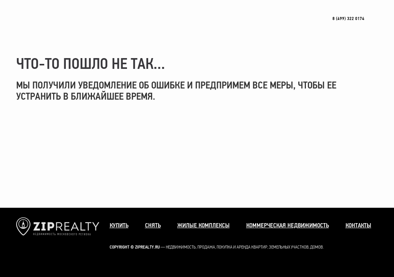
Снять (153, 225)
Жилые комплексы (203, 225)
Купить (119, 225)
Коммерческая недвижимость (287, 225)
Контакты (358, 225)
